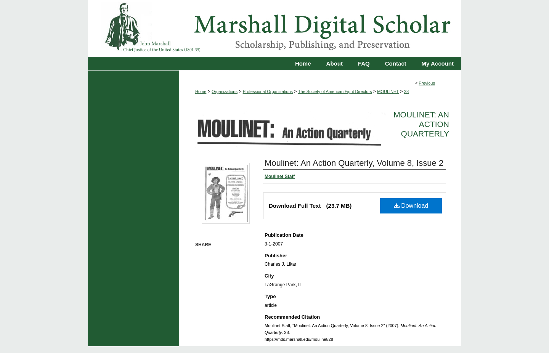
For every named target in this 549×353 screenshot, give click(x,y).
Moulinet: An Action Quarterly (421, 124)
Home (200, 91)
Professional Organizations (268, 91)
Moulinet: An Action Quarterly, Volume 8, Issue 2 (354, 163)
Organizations (225, 91)
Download (411, 205)
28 (406, 91)
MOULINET (388, 91)
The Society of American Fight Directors (335, 91)
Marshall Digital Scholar (274, 28)
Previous (427, 83)
